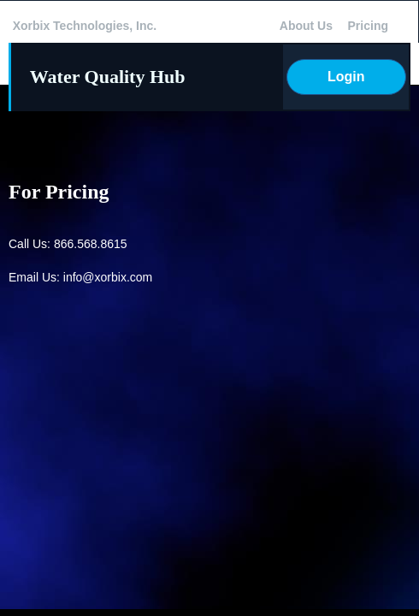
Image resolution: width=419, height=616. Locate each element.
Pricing (368, 26)
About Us (306, 26)
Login (346, 76)
